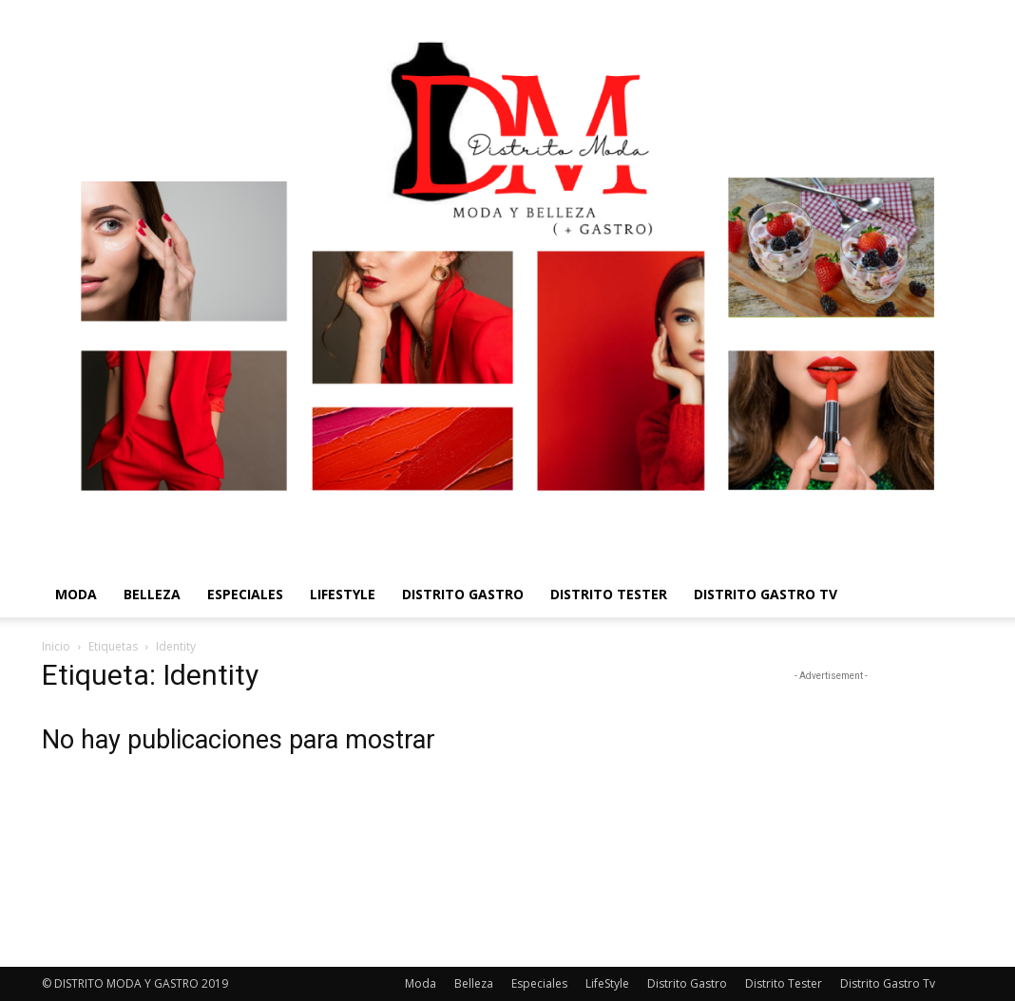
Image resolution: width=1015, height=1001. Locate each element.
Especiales (245, 594)
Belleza (152, 594)
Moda (76, 594)
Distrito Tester (608, 594)
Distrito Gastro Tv (765, 594)
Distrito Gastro (463, 594)
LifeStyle (342, 594)
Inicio (56, 646)
